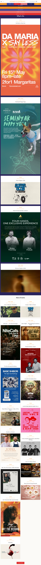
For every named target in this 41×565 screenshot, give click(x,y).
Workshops (20, 266)
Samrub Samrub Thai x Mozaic (20, 210)
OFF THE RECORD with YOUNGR (10, 500)
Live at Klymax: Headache (10, 304)
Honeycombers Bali (17, 1)
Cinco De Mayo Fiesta (30, 461)
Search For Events (20, 14)
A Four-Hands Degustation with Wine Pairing (30, 439)
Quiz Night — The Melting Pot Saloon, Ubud (31, 324)
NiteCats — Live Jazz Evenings (10, 323)
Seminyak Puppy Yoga (20, 101)
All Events (20, 5)
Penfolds (10, 542)
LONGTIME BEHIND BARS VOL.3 (30, 406)
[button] (19, 4)
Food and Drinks (20, 178)
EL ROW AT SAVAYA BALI (30, 379)
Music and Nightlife (20, 21)
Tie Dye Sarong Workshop (10, 366)
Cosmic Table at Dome (30, 304)
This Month (20, 9)
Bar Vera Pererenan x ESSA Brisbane (10, 467)
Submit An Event (20, 11)
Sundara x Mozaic (10, 432)
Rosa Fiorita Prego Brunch (30, 483)
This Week (20, 7)
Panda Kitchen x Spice (30, 346)
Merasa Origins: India (20, 268)
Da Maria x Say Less (20, 23)
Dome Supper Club (20, 180)
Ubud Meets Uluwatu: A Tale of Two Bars (10, 409)
